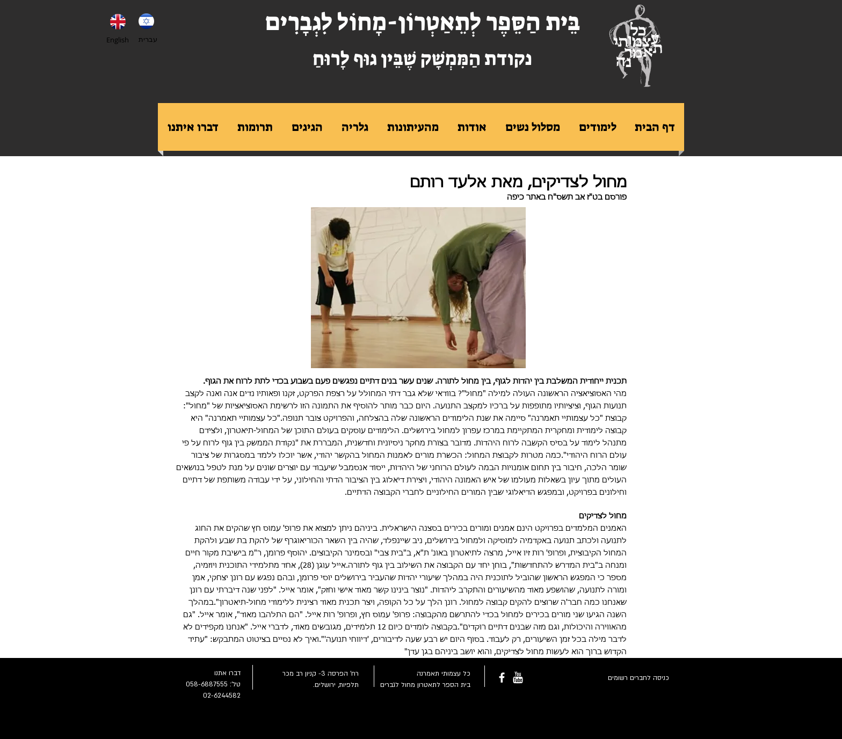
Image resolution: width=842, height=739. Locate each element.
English (117, 40)
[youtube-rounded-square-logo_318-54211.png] (518, 677)
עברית (148, 39)
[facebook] (502, 677)
